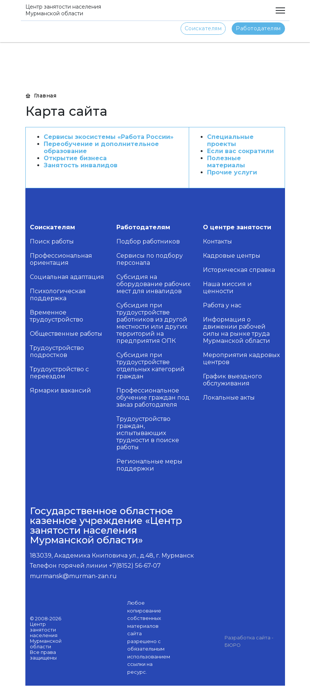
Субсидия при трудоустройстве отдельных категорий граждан (150, 365)
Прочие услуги (232, 172)
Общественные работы (66, 333)
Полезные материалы (226, 162)
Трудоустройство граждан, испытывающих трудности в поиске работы (147, 433)
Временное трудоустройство (56, 316)
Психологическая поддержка (58, 295)
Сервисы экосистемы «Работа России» (108, 136)
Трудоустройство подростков (57, 351)
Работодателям (258, 28)
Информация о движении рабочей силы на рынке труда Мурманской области (236, 330)
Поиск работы (52, 241)
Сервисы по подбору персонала (149, 259)
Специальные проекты (230, 140)
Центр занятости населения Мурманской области (63, 10)
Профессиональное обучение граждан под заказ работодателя (153, 397)
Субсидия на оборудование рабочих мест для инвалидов (153, 284)
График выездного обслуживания (232, 380)
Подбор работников (148, 241)
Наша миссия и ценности (227, 287)
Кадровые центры (231, 255)
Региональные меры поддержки (149, 465)
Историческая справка (239, 269)
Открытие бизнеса (75, 158)
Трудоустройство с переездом (59, 373)
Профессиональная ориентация (61, 259)
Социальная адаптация (67, 276)
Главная (41, 95)
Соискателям (203, 28)
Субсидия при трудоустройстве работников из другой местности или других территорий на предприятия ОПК (151, 323)
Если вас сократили (240, 151)
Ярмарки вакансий (60, 390)
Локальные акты (229, 397)
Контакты (217, 241)
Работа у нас (222, 305)
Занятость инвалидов (81, 165)
